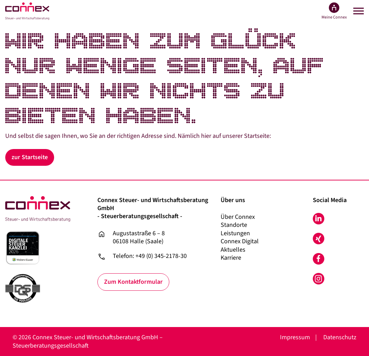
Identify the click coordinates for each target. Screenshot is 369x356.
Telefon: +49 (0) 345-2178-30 (150, 256)
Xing (318, 238)
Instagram (318, 278)
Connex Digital (240, 241)
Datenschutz (339, 337)
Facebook (318, 259)
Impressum (295, 337)
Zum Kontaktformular (133, 282)
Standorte (234, 225)
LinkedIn (318, 218)
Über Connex (238, 217)
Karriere (231, 257)
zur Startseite (30, 157)
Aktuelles (233, 249)
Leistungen (235, 233)
